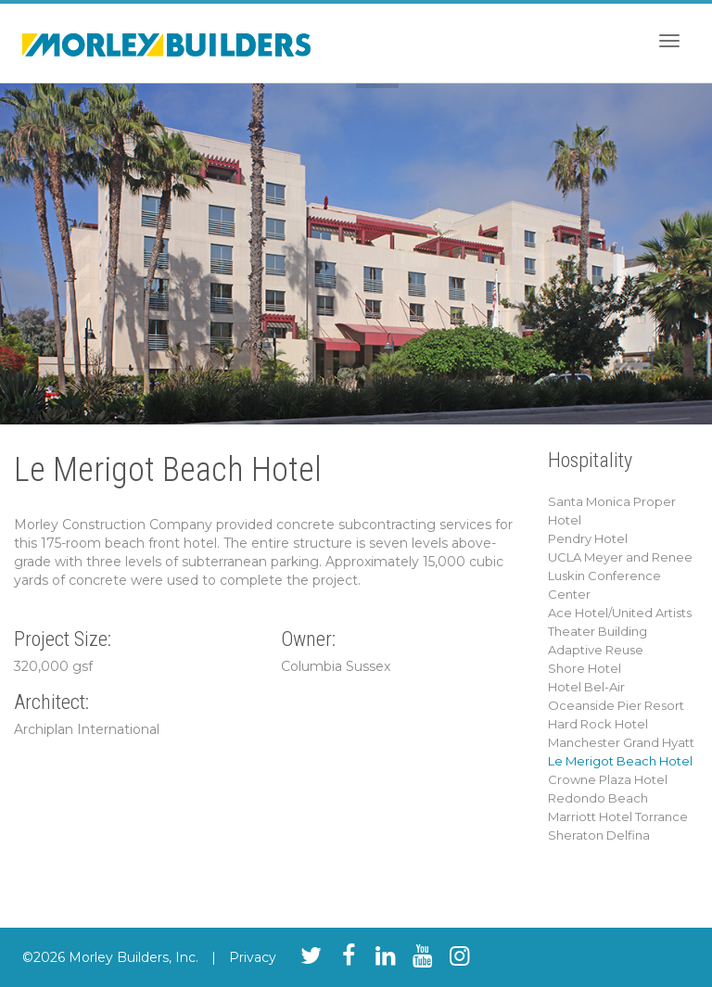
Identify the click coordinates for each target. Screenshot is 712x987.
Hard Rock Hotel (598, 723)
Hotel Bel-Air (586, 686)
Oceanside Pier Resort (616, 705)
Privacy (252, 957)
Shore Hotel (584, 668)
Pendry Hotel (588, 538)
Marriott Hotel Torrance (618, 816)
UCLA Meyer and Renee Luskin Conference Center (620, 575)
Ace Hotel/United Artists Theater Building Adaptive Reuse (620, 631)
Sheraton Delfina (599, 835)
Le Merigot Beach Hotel (620, 760)
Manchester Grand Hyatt (621, 742)
